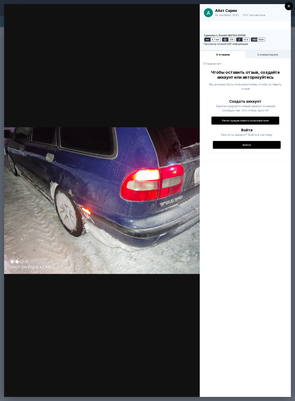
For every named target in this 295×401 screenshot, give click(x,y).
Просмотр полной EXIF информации (226, 43)
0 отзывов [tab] (223, 54)
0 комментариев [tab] (268, 54)
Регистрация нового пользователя (245, 120)
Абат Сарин (226, 10)
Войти (247, 145)
